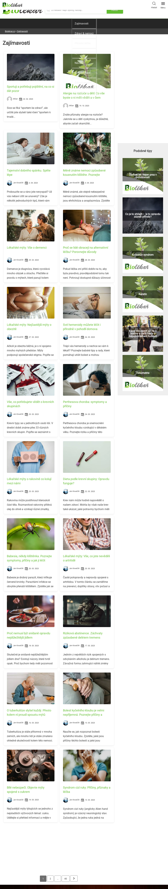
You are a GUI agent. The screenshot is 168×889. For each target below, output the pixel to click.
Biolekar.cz (10, 31)
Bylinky (79, 53)
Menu (163, 4)
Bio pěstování (82, 72)
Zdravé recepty (83, 82)
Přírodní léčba (83, 43)
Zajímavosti (81, 23)
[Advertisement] (59, 848)
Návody (79, 62)
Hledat (154, 5)
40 (65, 878)
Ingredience (81, 92)
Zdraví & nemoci (84, 33)
